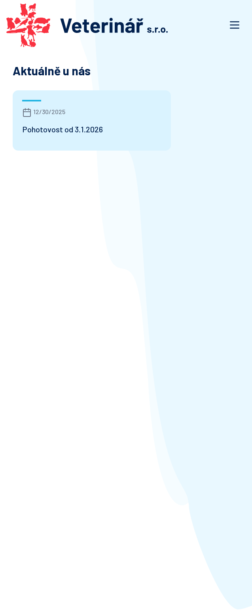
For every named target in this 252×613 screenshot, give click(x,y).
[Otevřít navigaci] (235, 25)
